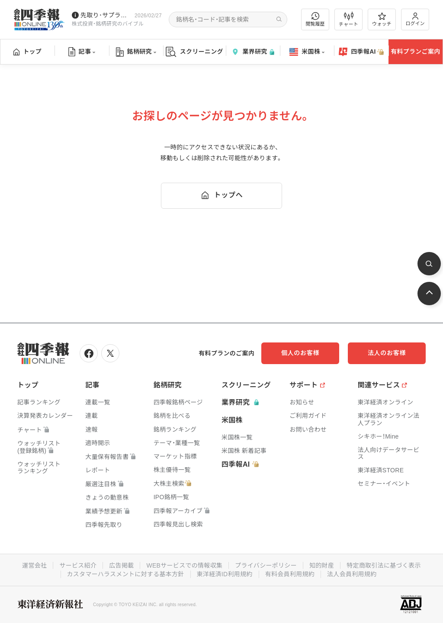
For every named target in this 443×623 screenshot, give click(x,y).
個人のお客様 (300, 352)
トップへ (221, 195)
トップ (27, 51)
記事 (82, 52)
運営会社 (34, 565)
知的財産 (321, 565)
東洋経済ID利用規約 (225, 574)
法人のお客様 (387, 352)
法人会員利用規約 (351, 574)
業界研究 (252, 52)
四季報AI (361, 52)
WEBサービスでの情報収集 (184, 565)
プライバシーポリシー (266, 565)
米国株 (306, 52)
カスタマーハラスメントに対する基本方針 (125, 574)
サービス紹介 (77, 565)
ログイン (415, 19)
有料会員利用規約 (290, 574)
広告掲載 (121, 565)
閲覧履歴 (315, 19)
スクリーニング (194, 51)
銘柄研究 (136, 52)
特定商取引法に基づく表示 (384, 565)
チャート (348, 19)
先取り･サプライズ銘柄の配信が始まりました (105, 15)
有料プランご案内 (415, 51)
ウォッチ (382, 19)
